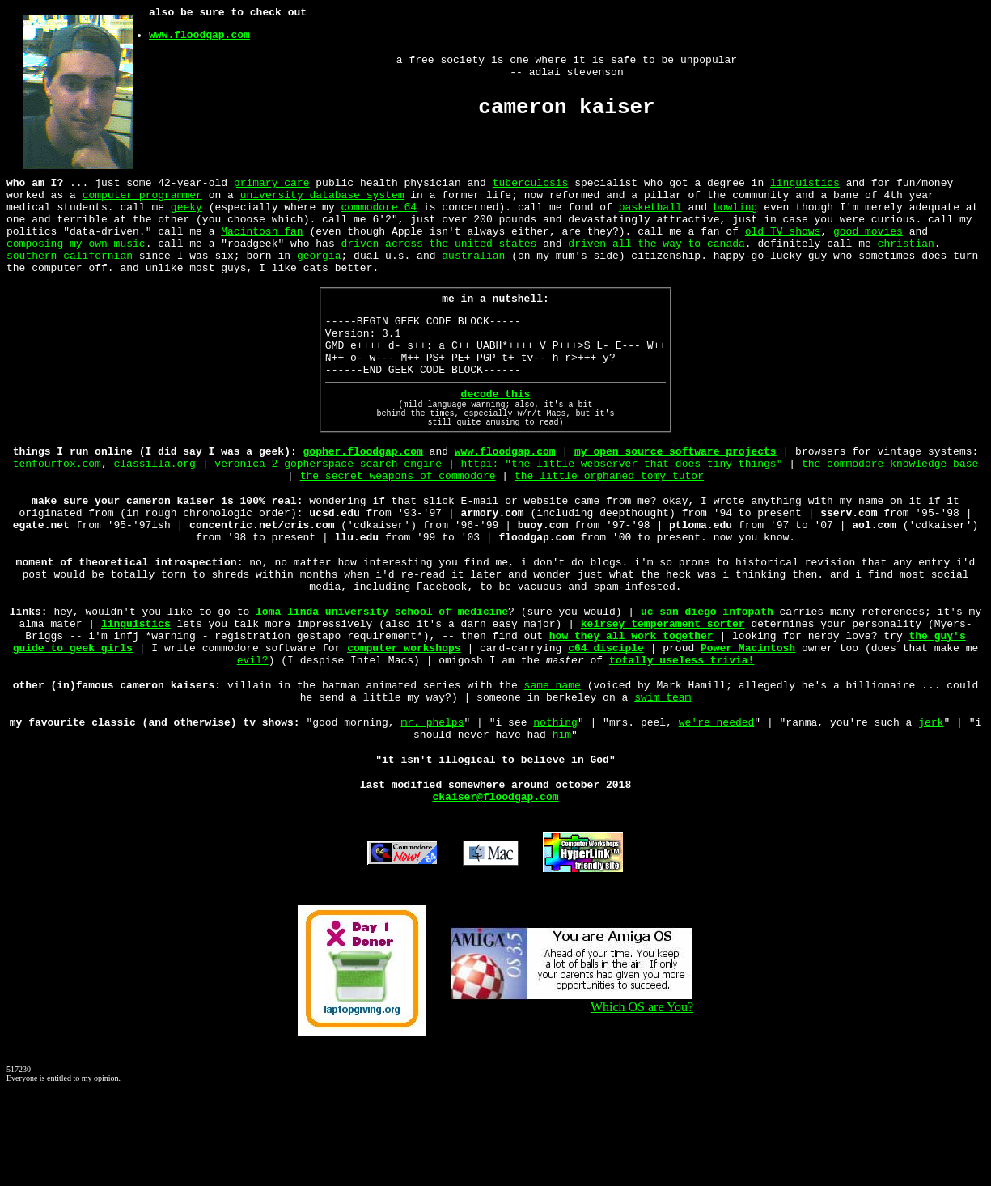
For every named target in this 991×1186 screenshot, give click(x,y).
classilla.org (155, 511)
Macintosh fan (262, 242)
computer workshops (403, 725)
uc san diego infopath (707, 681)
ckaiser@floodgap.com (495, 893)
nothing (555, 809)
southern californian (69, 272)
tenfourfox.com (57, 511)
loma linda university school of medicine (382, 681)
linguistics (805, 184)
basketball (650, 213)
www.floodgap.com (199, 39)
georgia (319, 272)
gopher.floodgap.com (363, 496)
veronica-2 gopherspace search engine (328, 511)
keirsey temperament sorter (663, 695)
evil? (253, 739)
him (562, 823)
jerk (930, 809)
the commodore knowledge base (890, 511)
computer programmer (142, 199)
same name (552, 767)
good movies (868, 242)
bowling (736, 213)
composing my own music (76, 257)
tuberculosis (531, 184)
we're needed (717, 809)
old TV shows (783, 242)
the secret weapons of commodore (398, 526)
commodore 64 (379, 213)
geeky (186, 213)
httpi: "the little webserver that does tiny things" (622, 511)
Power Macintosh (748, 725)
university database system (322, 199)
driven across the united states (438, 257)
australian (473, 272)
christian (905, 257)
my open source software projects (675, 496)
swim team (662, 781)
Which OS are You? (572, 1098)
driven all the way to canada (656, 257)
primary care (272, 184)
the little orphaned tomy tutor (609, 526)
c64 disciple (606, 725)
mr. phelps (432, 809)
